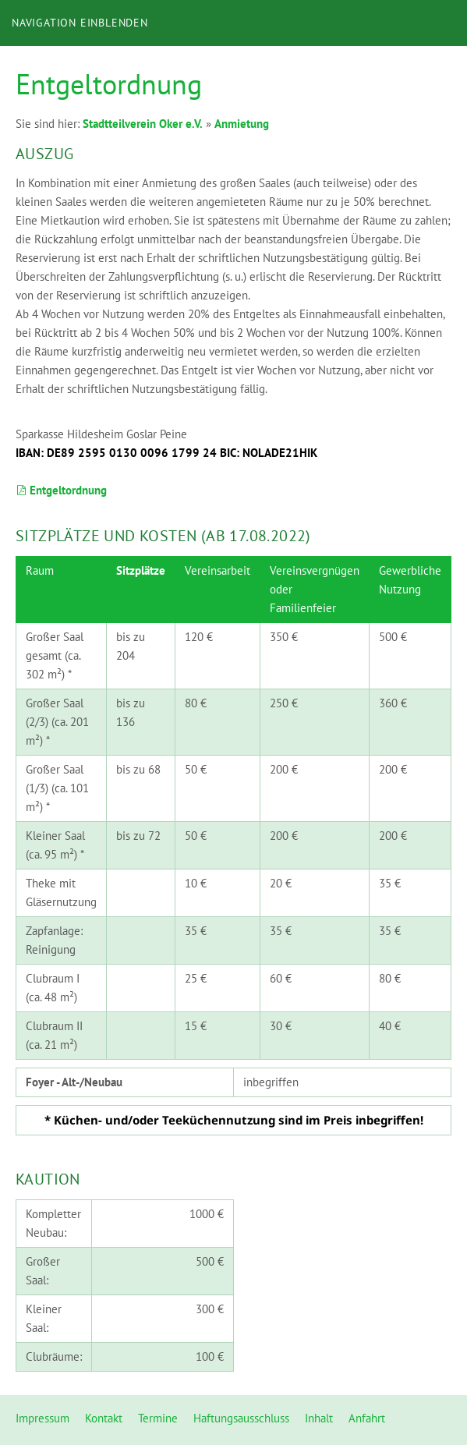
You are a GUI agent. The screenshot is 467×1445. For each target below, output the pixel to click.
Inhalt (319, 1418)
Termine (158, 1418)
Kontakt (103, 1418)
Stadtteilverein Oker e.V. (143, 123)
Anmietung (241, 123)
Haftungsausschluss (241, 1418)
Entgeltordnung (61, 490)
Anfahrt (366, 1418)
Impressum (42, 1418)
